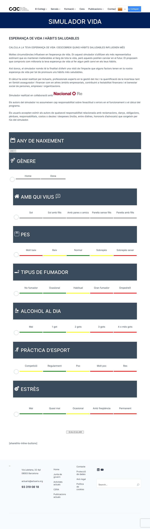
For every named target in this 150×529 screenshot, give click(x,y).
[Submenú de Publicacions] (103, 9)
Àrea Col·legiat (132, 9)
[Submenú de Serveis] (59, 9)
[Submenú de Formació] (75, 9)
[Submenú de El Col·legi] (46, 9)
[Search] (138, 484)
